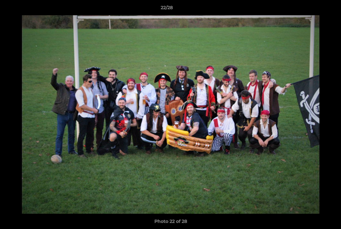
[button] (314, 9)
